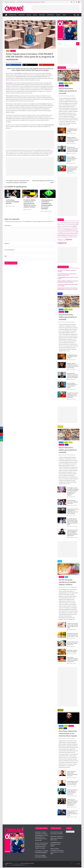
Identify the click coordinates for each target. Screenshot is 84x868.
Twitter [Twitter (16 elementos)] (72, 236)
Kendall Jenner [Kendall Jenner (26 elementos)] (60, 230)
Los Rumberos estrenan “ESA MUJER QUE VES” (12, 201)
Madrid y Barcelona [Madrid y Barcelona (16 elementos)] (72, 231)
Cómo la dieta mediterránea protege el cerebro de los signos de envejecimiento (72, 659)
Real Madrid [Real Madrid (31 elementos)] (68, 235)
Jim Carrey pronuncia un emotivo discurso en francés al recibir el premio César (72, 792)
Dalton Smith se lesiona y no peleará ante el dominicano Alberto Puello (56, 838)
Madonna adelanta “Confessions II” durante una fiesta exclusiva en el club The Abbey (72, 139)
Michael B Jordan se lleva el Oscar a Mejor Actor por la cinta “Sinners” (72, 783)
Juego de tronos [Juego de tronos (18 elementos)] (69, 228)
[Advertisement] (55, 8)
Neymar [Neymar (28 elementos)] (72, 233)
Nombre (7, 243)
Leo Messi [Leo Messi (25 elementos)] (63, 231)
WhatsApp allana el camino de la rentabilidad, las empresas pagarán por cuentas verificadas (47, 204)
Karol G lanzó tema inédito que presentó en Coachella (32, 2)
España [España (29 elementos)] (64, 226)
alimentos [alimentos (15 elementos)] (59, 222)
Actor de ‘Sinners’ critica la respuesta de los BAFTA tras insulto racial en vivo (72, 813)
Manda (36, 843)
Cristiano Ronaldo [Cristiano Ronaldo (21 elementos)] (72, 224)
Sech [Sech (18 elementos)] (77, 235)
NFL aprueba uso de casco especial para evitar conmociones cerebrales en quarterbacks (17, 181)
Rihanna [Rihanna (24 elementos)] (72, 235)
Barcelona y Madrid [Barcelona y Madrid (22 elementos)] (72, 222)
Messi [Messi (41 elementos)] (61, 233)
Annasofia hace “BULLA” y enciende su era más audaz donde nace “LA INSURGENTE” (72, 169)
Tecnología (42, 14)
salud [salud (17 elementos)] (75, 235)
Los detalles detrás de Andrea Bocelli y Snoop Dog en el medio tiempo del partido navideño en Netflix (72, 521)
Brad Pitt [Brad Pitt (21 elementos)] (59, 224)
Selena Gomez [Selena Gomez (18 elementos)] (60, 236)
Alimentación (50, 14)
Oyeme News (22, 14)
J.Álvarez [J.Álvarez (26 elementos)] (59, 228)
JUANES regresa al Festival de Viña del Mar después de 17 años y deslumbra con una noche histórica (72, 802)
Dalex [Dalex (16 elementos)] (62, 226)
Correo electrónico (10, 250)
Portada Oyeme (12, 14)
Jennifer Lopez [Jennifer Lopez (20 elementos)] (63, 228)
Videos (64, 14)
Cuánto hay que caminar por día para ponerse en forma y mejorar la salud (72, 635)
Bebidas (7, 50)
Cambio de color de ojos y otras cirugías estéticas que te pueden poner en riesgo (72, 625)
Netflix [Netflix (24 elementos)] (69, 233)
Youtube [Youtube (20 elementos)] (63, 239)
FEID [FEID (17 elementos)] (71, 226)
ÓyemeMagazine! (19, 62)
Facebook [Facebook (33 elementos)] (68, 226)
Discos (66, 83)
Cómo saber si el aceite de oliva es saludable (72, 651)
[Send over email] (1, 439)
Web (6, 256)
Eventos (29, 14)
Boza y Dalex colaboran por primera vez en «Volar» (44, 181)
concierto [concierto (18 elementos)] (63, 224)
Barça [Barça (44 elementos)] (77, 222)
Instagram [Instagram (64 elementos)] (74, 226)
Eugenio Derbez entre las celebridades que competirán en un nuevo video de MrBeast (72, 511)
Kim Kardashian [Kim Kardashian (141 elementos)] (68, 230)
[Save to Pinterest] (46, 65)
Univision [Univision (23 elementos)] (75, 237)
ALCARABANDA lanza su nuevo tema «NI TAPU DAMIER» (72, 130)
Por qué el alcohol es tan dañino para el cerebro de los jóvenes (72, 643)
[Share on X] (30, 65)
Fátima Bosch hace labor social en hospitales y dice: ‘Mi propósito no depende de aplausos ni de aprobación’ (72, 532)
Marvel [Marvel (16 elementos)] (59, 233)
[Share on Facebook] (13, 65)
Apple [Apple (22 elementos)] (62, 222)
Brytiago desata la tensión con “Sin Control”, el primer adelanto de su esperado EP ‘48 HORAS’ (72, 149)
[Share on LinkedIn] (1, 436)
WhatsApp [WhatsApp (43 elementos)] (60, 239)
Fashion (35, 14)
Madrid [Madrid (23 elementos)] (67, 231)
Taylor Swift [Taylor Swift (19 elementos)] (68, 236)
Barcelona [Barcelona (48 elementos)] (66, 222)
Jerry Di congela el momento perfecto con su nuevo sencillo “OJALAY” (72, 159)
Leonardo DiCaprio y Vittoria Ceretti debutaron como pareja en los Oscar (72, 773)
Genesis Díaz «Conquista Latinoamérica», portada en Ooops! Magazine (41, 833)
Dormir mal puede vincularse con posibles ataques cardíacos (67, 582)
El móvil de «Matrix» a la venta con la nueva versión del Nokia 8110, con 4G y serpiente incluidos (30, 203)
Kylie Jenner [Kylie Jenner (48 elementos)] (75, 230)
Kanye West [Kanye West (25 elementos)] (75, 228)
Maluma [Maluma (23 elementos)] (77, 231)
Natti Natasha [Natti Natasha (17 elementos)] (65, 233)
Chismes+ (58, 14)
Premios (60, 728)
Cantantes (61, 83)
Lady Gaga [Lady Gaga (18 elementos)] (59, 231)
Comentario (8, 225)
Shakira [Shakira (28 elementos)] (64, 237)
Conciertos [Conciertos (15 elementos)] (67, 224)
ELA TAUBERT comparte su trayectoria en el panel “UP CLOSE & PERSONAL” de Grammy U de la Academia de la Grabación (72, 491)
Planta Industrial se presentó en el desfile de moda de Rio (72, 502)
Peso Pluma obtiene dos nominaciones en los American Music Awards (68, 733)
